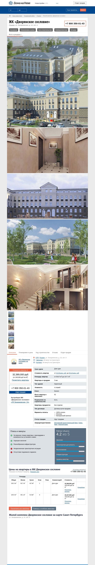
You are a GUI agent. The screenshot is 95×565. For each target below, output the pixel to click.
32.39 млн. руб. (61, 373)
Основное (13, 30)
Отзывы (73, 30)
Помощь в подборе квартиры (44, 508)
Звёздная (39, 360)
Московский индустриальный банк (66, 423)
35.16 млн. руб (74, 373)
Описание (12, 352)
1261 (41, 3)
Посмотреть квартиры (20, 380)
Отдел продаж (80, 3)
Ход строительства (45, 30)
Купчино (39, 362)
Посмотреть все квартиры (20, 508)
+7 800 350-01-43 (74, 23)
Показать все (34, 472)
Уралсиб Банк (63, 424)
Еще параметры (72, 10)
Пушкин (12, 25)
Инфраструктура (61, 30)
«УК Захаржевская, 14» (20, 402)
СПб (37, 358)
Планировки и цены (28, 30)
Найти (83, 10)
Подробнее (81, 487)
